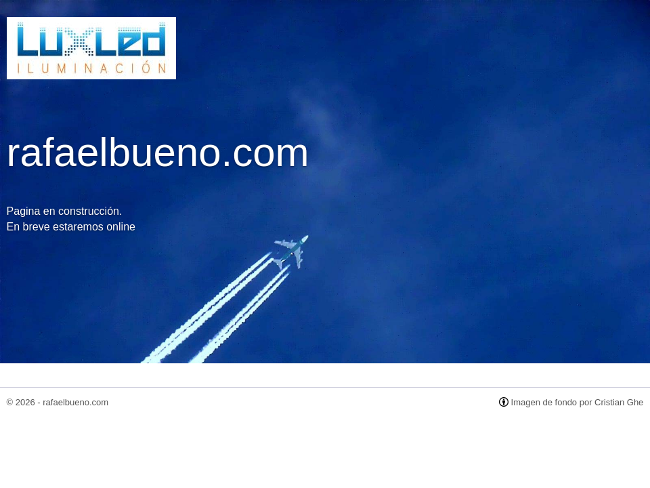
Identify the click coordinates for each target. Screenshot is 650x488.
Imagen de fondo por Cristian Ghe (577, 402)
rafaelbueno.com (75, 402)
